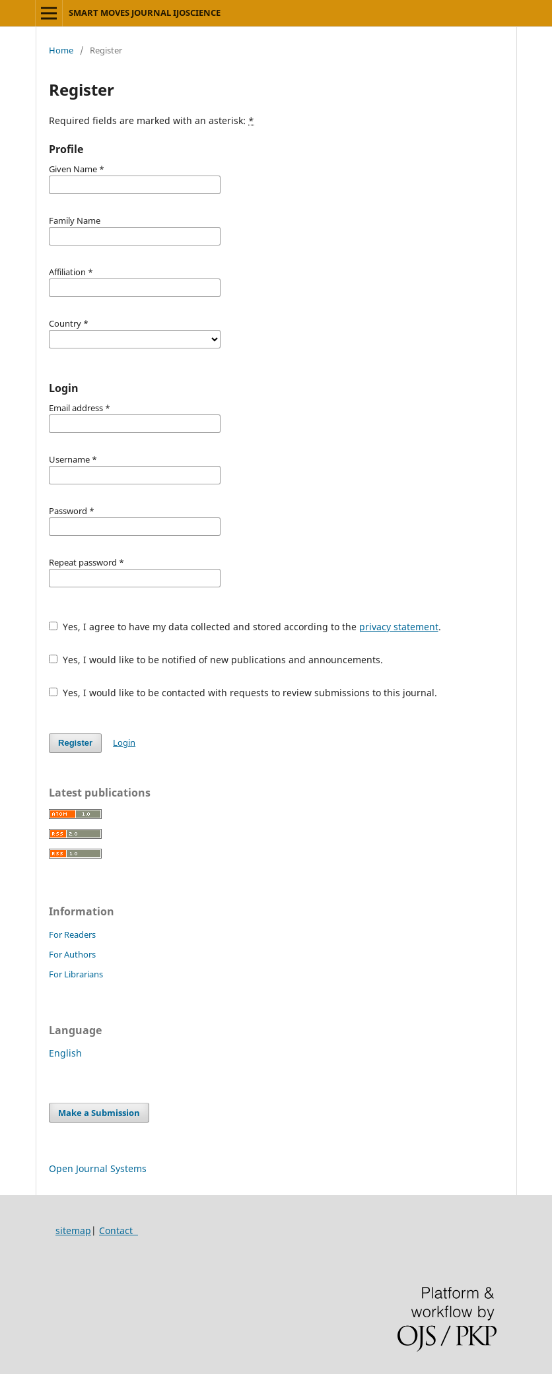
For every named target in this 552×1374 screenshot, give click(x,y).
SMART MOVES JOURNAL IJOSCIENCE (145, 12)
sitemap (73, 1230)
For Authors (72, 954)
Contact (118, 1230)
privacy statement (398, 626)
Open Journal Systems (98, 1168)
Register (75, 743)
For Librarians (76, 974)
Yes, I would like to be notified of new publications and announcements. (216, 659)
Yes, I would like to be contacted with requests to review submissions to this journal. (243, 692)
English (65, 1053)
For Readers (72, 934)
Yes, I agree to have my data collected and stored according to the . (245, 626)
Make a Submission (99, 1113)
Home (61, 50)
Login (124, 742)
